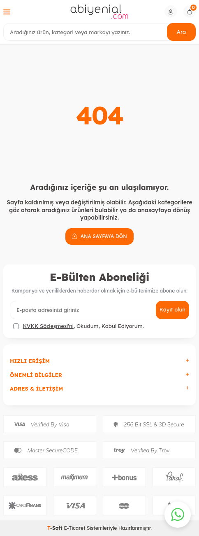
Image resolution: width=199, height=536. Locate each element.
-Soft (55, 528)
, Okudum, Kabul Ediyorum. (78, 326)
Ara (181, 31)
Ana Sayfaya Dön (99, 236)
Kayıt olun (172, 309)
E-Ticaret (74, 528)
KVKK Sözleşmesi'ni (48, 326)
